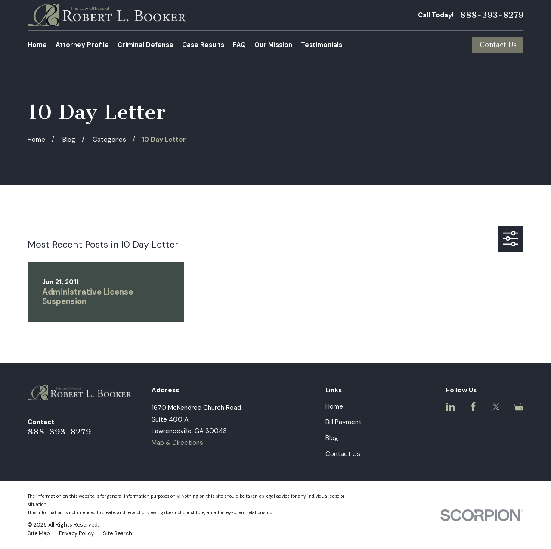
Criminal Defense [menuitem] (145, 44)
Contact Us (498, 44)
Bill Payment (343, 422)
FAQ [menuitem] (239, 44)
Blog (331, 438)
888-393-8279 (491, 15)
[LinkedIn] (450, 406)
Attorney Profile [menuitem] (82, 44)
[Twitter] (496, 406)
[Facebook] (473, 406)
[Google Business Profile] (518, 406)
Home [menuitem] (37, 44)
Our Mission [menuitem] (273, 44)
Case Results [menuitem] (203, 44)
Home (334, 406)
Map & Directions (177, 442)
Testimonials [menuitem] (321, 44)
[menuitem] (39, 534)
